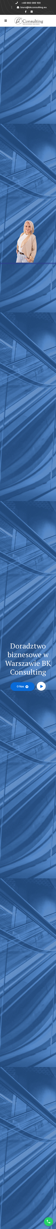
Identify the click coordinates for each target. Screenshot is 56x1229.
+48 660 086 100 (31, 2)
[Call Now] (48, 1221)
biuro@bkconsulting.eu (32, 7)
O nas (22, 686)
